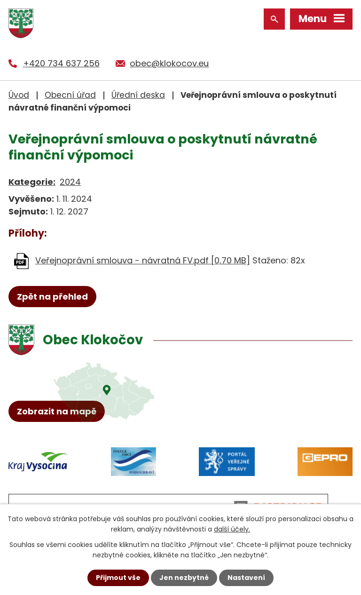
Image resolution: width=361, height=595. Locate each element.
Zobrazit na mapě (56, 411)
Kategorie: (31, 182)
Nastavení (246, 577)
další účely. (232, 529)
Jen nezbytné (184, 577)
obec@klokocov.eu (169, 63)
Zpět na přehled (52, 296)
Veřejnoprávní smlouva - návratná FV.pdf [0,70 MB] (142, 260)
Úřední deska (138, 95)
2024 (70, 182)
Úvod (18, 95)
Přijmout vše (118, 577)
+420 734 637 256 (61, 63)
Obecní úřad (70, 95)
